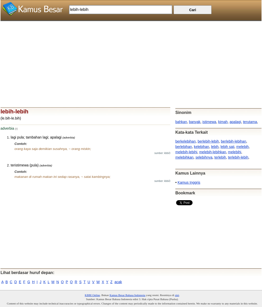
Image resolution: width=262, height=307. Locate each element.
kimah (223, 122)
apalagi (235, 122)
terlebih (220, 157)
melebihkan (184, 157)
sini (177, 295)
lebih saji (227, 147)
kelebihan (201, 147)
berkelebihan (185, 141)
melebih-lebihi (186, 152)
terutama (250, 122)
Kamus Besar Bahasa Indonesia (127, 295)
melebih (242, 147)
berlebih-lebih (208, 141)
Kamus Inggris (189, 182)
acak (118, 282)
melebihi (234, 152)
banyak (194, 122)
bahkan (181, 122)
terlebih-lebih (238, 157)
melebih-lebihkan (212, 152)
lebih (215, 147)
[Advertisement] (131, 56)
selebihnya (203, 157)
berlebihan (183, 147)
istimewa (209, 122)
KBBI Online (92, 295)
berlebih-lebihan (233, 141)
